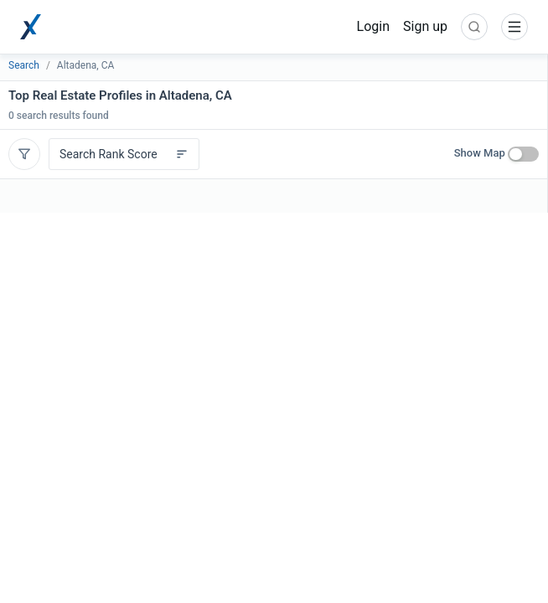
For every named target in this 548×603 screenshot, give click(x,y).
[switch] (523, 154)
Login (373, 26)
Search (23, 65)
